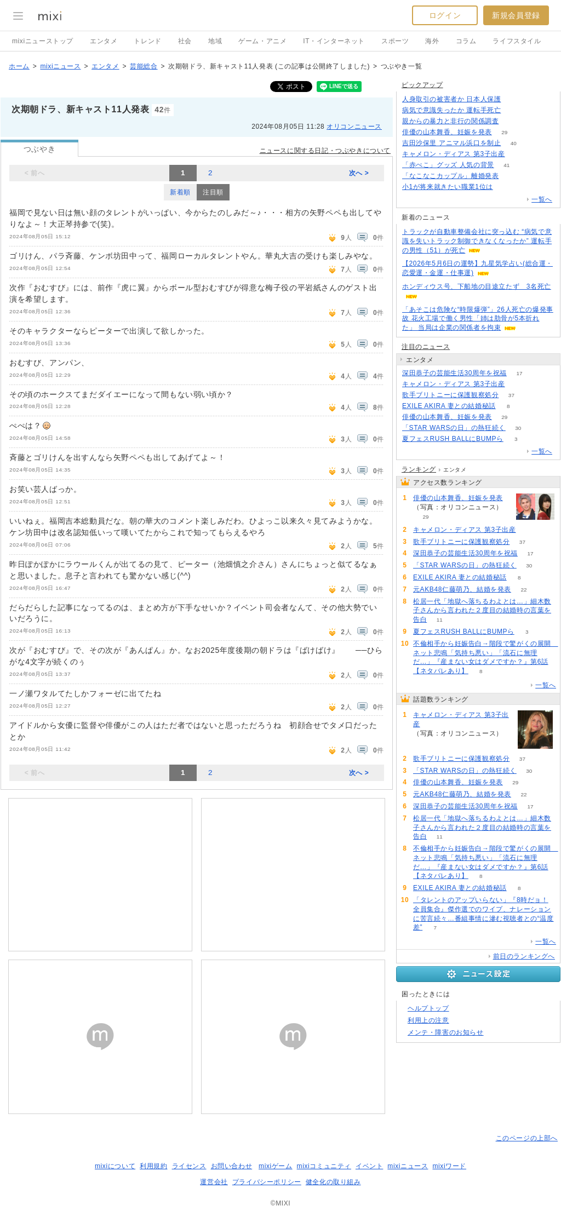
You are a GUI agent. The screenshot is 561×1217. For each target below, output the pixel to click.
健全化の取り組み (333, 1182)
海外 (432, 41)
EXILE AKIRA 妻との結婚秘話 (449, 406)
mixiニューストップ (42, 41)
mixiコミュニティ (324, 1166)
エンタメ (103, 41)
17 (519, 373)
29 (504, 132)
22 (523, 590)
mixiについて (115, 1166)
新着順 (180, 192)
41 (506, 165)
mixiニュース (60, 66)
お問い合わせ (232, 1166)
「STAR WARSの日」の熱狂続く (454, 428)
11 (440, 620)
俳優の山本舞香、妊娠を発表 (447, 132)
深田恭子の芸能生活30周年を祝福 (454, 373)
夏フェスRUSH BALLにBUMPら (452, 439)
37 (511, 395)
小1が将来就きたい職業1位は (447, 187)
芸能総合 (143, 66)
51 (514, 110)
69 (517, 154)
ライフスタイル (517, 41)
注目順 (213, 192)
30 (518, 428)
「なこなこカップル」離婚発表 (450, 176)
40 (514, 143)
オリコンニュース (354, 126)
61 (514, 99)
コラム (466, 41)
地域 (215, 41)
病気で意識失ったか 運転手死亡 (451, 110)
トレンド (147, 41)
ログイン (445, 15)
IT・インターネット (334, 41)
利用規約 (153, 1166)
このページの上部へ (527, 1138)
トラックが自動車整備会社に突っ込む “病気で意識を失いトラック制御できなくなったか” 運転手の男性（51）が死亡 (477, 241)
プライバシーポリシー (266, 1182)
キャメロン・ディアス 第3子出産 (453, 154)
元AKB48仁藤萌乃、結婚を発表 (462, 589)
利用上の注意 (428, 1020)
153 (505, 187)
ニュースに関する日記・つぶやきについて (325, 150)
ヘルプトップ (428, 1008)
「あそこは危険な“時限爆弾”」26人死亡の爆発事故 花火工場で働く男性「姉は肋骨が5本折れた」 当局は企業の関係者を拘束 (477, 319)
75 (511, 176)
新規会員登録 (516, 15)
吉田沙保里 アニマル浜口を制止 (451, 143)
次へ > (359, 173)
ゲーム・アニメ (262, 41)
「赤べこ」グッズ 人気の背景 (448, 165)
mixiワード (449, 1166)
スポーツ (395, 41)
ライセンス (189, 1166)
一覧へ (541, 199)
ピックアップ (422, 85)
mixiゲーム (276, 1166)
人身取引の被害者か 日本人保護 (451, 99)
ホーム (19, 66)
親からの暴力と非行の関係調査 (450, 121)
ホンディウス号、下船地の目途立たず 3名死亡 (476, 286)
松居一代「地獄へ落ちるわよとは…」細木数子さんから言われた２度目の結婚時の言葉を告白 (482, 611)
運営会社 (213, 1182)
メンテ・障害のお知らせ (446, 1032)
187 (511, 121)
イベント (369, 1166)
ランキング (419, 469)
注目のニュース (426, 347)
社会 (185, 41)
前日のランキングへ (524, 956)
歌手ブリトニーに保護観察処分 (450, 395)
